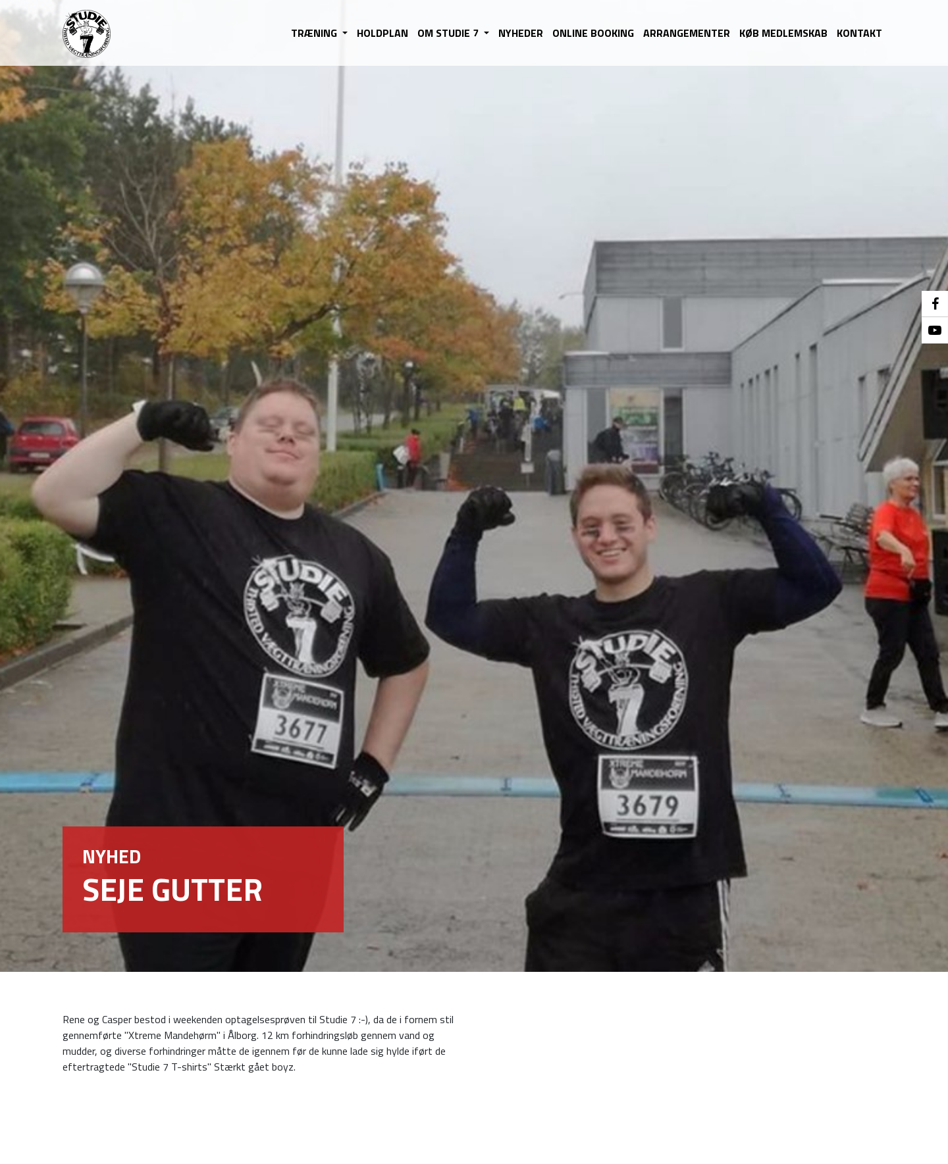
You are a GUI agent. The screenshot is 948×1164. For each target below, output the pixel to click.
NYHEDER (520, 33)
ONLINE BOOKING (593, 33)
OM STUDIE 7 (449, 33)
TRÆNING (315, 33)
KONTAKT (859, 33)
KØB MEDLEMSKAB (783, 33)
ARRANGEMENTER (686, 33)
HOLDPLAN (382, 33)
